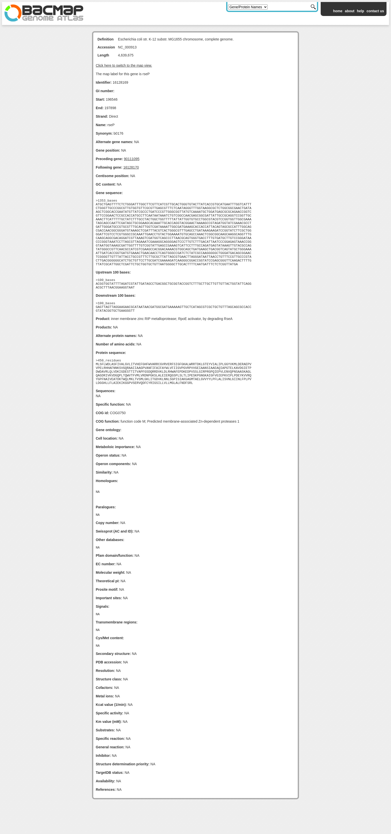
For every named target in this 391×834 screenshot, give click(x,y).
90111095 (131, 159)
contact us (375, 11)
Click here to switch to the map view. (124, 65)
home (337, 11)
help (360, 11)
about (349, 11)
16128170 (131, 167)
